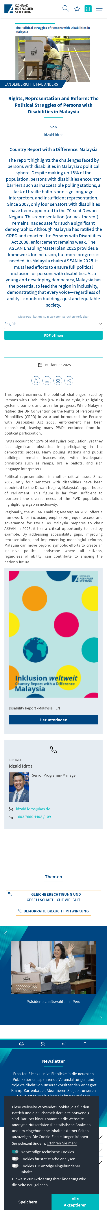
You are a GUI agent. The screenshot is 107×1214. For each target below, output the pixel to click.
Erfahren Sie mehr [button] (62, 1143)
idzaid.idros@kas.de (29, 808)
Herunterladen (53, 719)
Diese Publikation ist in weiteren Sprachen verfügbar (53, 317)
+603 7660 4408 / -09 (30, 816)
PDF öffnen (53, 335)
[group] (53, 972)
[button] (6, 933)
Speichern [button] (27, 1202)
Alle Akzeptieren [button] (75, 1202)
